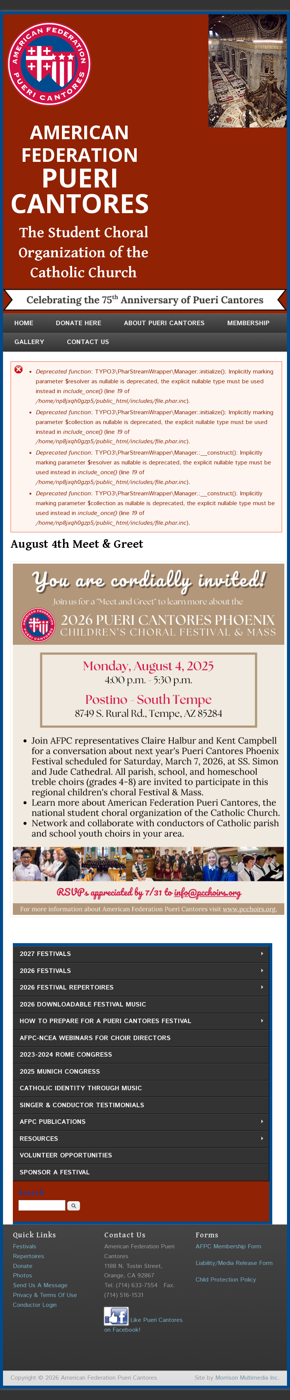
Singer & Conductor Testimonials (82, 1105)
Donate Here (78, 323)
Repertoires (28, 1256)
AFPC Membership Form (228, 1246)
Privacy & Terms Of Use (45, 1295)
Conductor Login (35, 1305)
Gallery (29, 342)
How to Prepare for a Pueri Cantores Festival (138, 1021)
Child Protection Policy (226, 1280)
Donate (22, 1266)
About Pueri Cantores (164, 323)
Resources (138, 1139)
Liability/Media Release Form (234, 1263)
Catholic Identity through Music (81, 1088)
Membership (248, 323)
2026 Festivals (138, 971)
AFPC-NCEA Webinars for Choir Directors (95, 1038)
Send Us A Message (40, 1285)
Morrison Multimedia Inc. (247, 1378)
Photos (22, 1275)
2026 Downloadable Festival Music (83, 1004)
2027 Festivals (138, 954)
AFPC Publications (138, 1122)
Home (23, 323)
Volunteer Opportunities (66, 1155)
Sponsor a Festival (55, 1172)
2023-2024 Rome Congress (66, 1054)
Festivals (24, 1246)
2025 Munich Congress (60, 1071)
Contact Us (88, 342)
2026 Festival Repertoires (138, 988)
